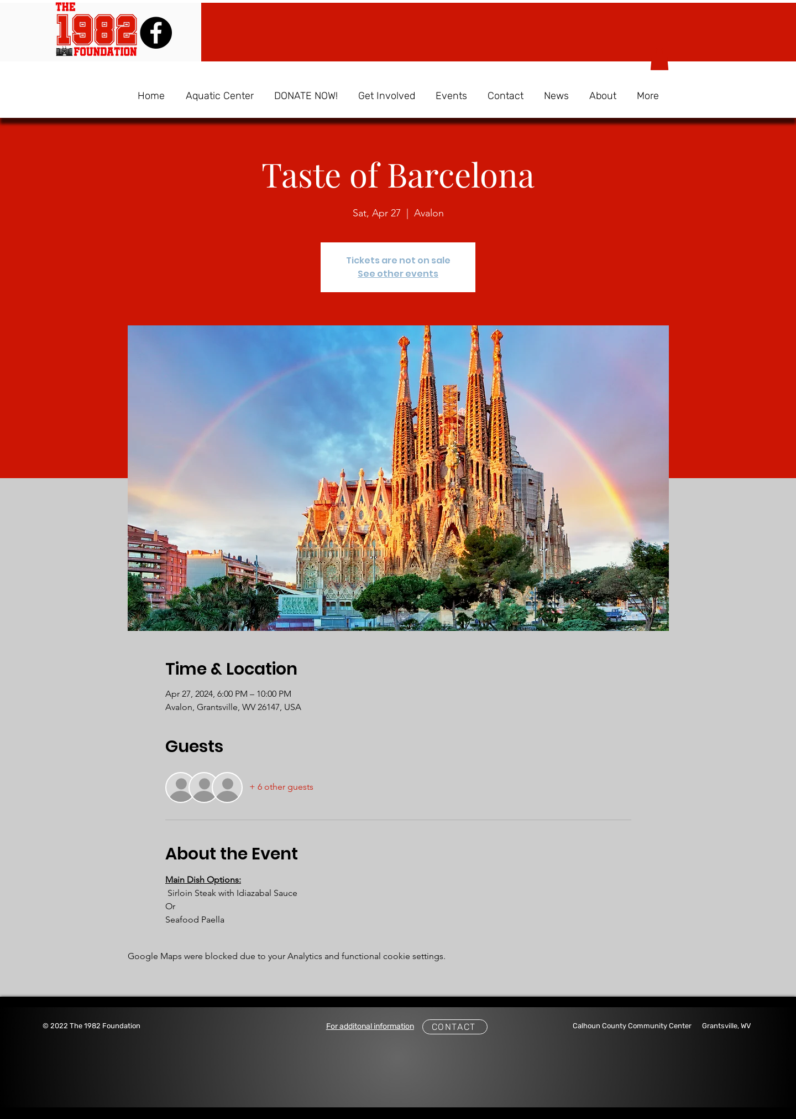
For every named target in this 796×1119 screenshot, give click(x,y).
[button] (659, 59)
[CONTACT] (455, 1026)
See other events (398, 273)
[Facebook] (156, 33)
